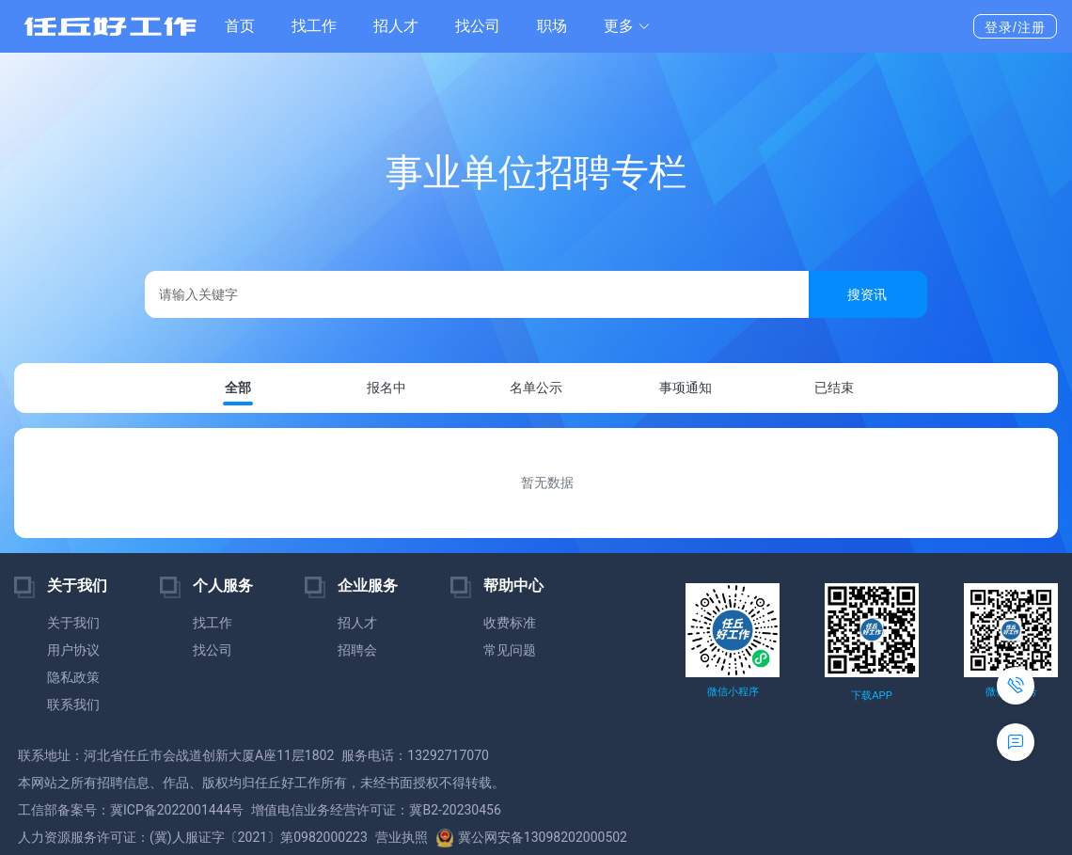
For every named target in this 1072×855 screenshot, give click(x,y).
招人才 (395, 26)
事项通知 (685, 387)
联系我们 (73, 704)
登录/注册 (1015, 27)
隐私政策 (73, 677)
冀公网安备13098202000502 (531, 837)
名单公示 (536, 387)
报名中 (386, 387)
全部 (238, 388)
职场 (552, 26)
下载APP (871, 695)
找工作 (314, 26)
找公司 (477, 26)
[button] (627, 26)
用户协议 (73, 649)
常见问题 (509, 649)
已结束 (834, 387)
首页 (240, 26)
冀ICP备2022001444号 (177, 809)
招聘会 (357, 649)
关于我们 (73, 622)
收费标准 (509, 622)
